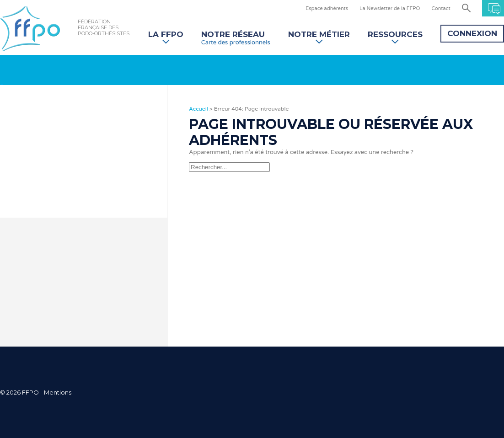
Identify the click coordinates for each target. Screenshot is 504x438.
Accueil (198, 109)
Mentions (57, 392)
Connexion (472, 33)
